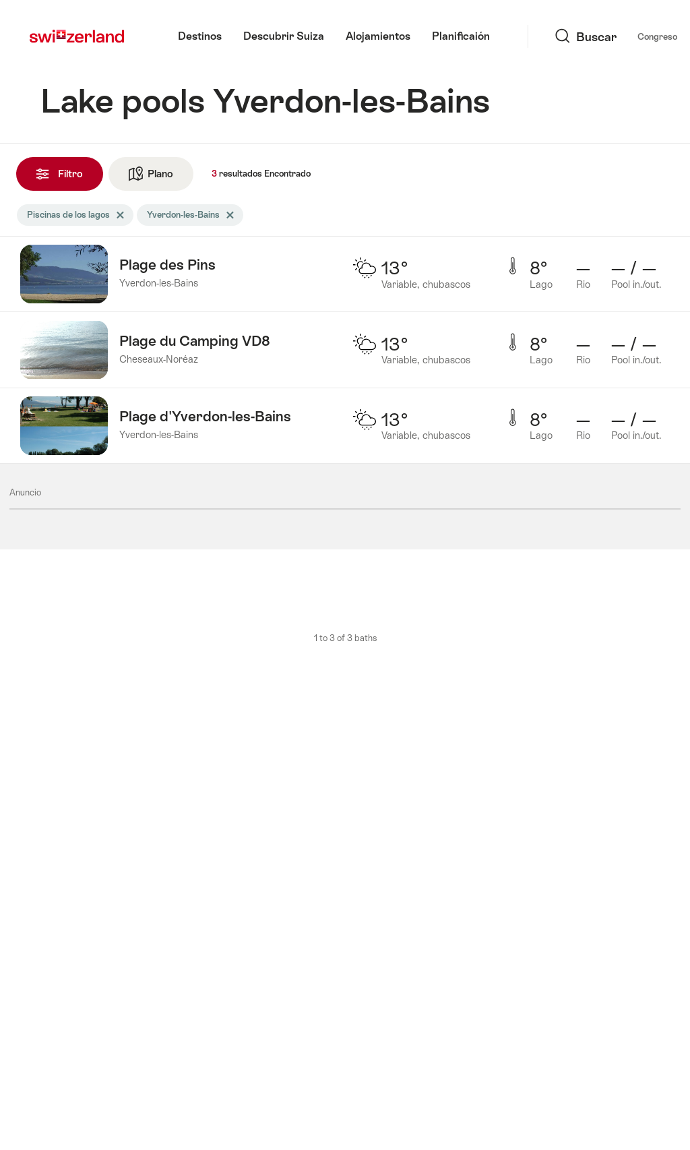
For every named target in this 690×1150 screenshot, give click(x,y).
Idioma (611, 36)
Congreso (554, 37)
